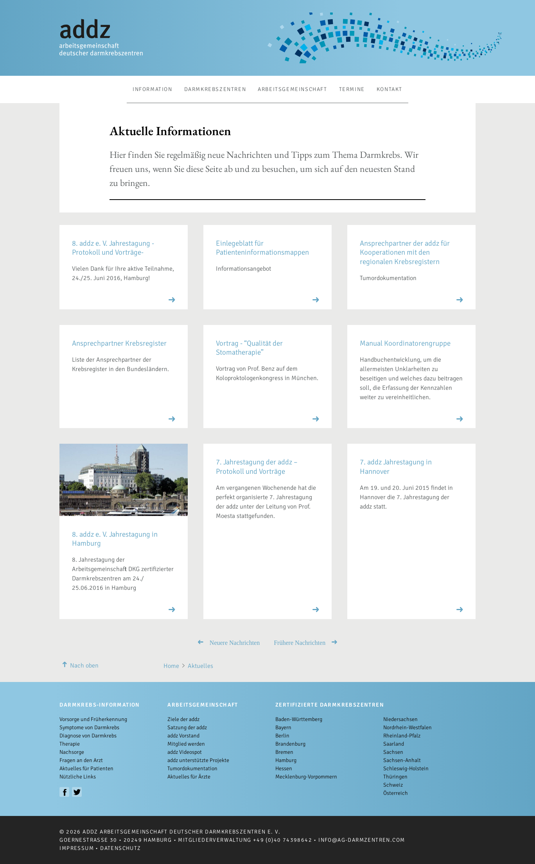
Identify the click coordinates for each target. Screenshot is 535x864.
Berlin (282, 735)
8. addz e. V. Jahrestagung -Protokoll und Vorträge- (113, 248)
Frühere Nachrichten (305, 642)
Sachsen (393, 752)
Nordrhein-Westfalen (407, 727)
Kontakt (389, 89)
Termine (352, 89)
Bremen (284, 752)
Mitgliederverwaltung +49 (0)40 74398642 (245, 840)
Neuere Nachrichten (229, 642)
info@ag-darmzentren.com (361, 840)
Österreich (395, 793)
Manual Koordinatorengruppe (405, 343)
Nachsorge (71, 752)
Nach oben (79, 665)
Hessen (283, 768)
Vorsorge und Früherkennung (93, 719)
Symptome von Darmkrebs (89, 727)
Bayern (283, 727)
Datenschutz (120, 848)
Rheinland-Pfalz (401, 735)
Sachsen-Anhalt (402, 760)
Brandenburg (290, 744)
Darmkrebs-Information (99, 705)
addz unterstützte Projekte (198, 760)
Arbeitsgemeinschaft (292, 89)
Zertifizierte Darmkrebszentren (329, 705)
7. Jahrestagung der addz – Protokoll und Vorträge (257, 466)
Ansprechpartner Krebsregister (119, 343)
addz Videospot (184, 752)
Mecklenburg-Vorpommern (306, 776)
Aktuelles (200, 666)
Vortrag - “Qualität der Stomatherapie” (249, 348)
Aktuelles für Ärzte (188, 776)
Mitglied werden (186, 744)
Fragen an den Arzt (81, 760)
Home (171, 666)
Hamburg (285, 760)
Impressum (76, 848)
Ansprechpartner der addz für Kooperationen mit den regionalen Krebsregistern (405, 252)
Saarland (393, 744)
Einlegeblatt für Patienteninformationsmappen (262, 248)
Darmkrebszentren (215, 89)
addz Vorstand (183, 735)
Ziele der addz (183, 719)
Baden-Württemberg (298, 719)
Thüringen (395, 776)
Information (152, 89)
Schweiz (393, 785)
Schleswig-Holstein (406, 768)
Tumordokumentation (192, 768)
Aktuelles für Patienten (86, 768)
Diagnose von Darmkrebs (88, 735)
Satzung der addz (187, 727)
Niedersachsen (400, 719)
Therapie (69, 744)
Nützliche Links (77, 776)
